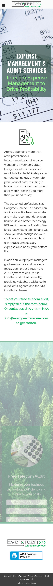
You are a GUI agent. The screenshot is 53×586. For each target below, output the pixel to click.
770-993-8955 (38, 308)
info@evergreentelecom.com (26, 318)
